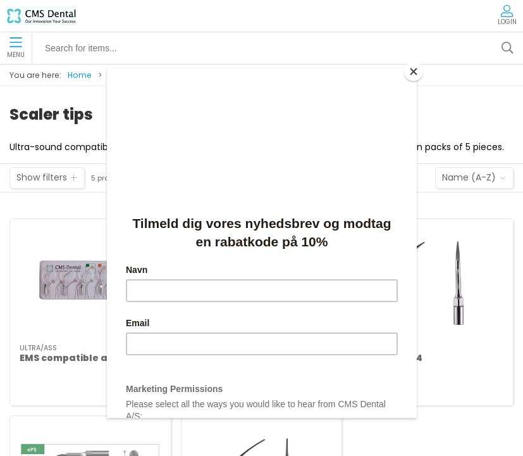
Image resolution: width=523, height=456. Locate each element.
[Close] (413, 71)
